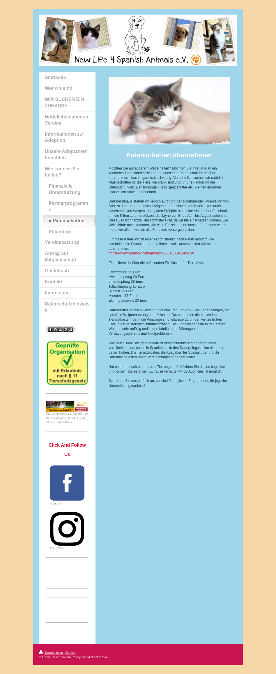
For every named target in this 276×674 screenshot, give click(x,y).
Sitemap (70, 652)
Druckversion (51, 652)
